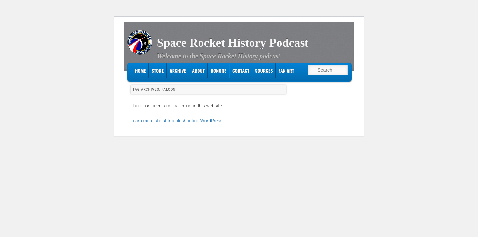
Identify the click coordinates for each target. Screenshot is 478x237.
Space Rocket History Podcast (233, 42)
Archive (178, 70)
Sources (264, 70)
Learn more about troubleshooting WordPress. (177, 120)
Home (140, 70)
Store (158, 70)
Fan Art (286, 70)
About (198, 70)
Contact (240, 70)
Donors (218, 70)
